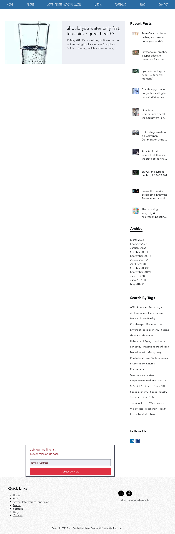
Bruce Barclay (147, 318)
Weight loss (136, 408)
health (162, 408)
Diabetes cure (154, 324)
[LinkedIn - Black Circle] (121, 493)
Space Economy (139, 391)
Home (16, 495)
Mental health (138, 352)
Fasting (165, 329)
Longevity (135, 346)
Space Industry (158, 391)
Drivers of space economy (144, 329)
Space (147, 386)
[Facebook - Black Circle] (129, 493)
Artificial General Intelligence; (146, 313)
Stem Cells (148, 397)
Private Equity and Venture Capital (149, 357)
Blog (16, 512)
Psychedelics (137, 369)
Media (17, 505)
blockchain (151, 408)
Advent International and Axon (31, 502)
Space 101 (159, 386)
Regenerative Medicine (143, 380)
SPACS (162, 380)
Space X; (135, 397)
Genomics (147, 335)
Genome (135, 335)
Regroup (117, 528)
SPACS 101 (136, 386)
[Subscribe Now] (70, 471)
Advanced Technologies (150, 307)
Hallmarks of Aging (140, 341)
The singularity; (138, 403)
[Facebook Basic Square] (138, 441)
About (16, 498)
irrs (132, 414)
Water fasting (156, 403)
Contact (17, 515)
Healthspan (160, 341)
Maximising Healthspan (156, 346)
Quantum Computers (142, 374)
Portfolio (18, 508)
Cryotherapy (137, 324)
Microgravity (154, 352)
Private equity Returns (142, 363)
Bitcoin (134, 318)
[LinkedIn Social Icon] (132, 441)
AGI (132, 307)
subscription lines (145, 414)
